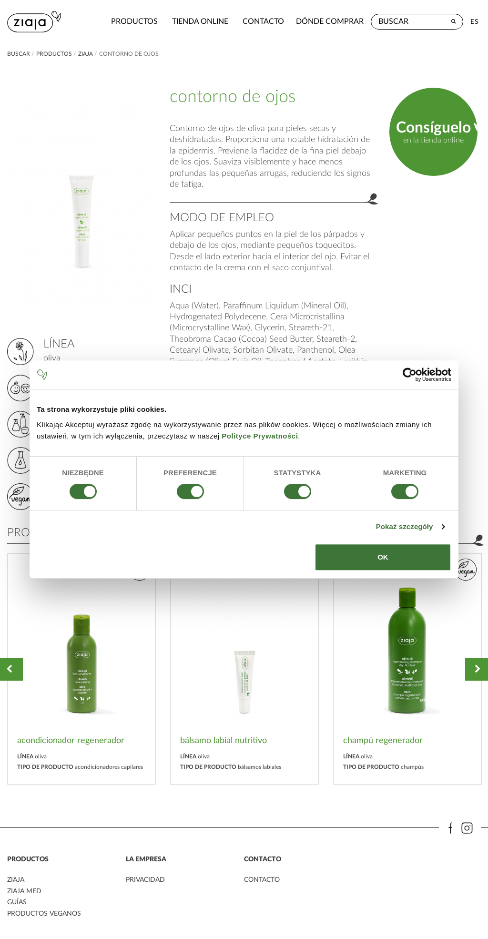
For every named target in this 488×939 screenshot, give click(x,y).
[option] (81, 669)
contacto (237, 21)
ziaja (85, 54)
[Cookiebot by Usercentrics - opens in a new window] (409, 374)
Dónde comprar (330, 21)
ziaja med (24, 891)
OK (382, 557)
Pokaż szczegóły (404, 526)
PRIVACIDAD (145, 880)
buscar (18, 54)
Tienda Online (174, 21)
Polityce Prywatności (260, 436)
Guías (17, 902)
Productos (108, 21)
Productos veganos (44, 913)
